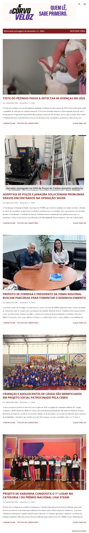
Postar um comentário (27, 123)
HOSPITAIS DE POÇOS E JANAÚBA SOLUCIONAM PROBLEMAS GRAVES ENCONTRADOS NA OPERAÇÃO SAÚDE (43, 196)
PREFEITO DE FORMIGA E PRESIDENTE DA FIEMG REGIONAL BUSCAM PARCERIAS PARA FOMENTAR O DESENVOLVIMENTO (44, 296)
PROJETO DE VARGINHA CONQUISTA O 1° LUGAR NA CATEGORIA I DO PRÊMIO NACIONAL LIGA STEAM (38, 495)
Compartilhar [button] (9, 123)
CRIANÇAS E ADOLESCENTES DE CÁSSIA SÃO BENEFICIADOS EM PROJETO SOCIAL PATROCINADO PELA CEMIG (42, 395)
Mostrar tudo (77, 31)
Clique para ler (79, 123)
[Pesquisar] (79, 4)
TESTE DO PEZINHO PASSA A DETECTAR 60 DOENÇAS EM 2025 (44, 98)
